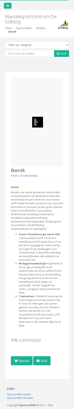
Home (8, 28)
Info (42, 360)
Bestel (21, 360)
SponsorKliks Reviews (20, 398)
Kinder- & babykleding (24, 175)
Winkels (41, 28)
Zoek (62, 53)
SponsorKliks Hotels (19, 394)
